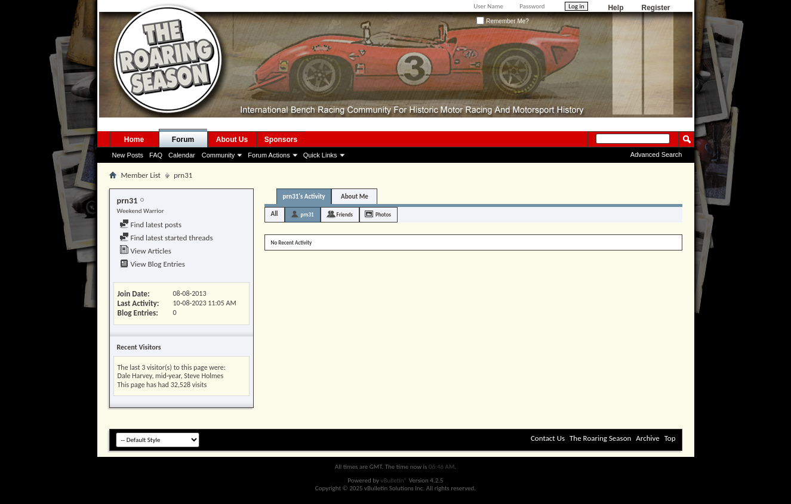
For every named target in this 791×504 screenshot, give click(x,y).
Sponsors (280, 139)
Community (218, 155)
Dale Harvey (135, 376)
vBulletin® (393, 480)
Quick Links (320, 155)
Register (655, 8)
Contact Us (548, 438)
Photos (383, 214)
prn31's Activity (304, 196)
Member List (141, 175)
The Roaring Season (600, 438)
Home (134, 139)
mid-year (167, 376)
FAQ (155, 155)
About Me (354, 196)
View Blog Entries (152, 263)
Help (615, 8)
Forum (183, 139)
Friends (345, 214)
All (274, 214)
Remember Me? (502, 21)
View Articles (145, 250)
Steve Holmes (203, 376)
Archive (647, 438)
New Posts (128, 155)
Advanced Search (656, 154)
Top (670, 438)
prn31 (307, 214)
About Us (232, 139)
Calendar (181, 155)
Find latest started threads (166, 237)
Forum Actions (269, 155)
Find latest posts (150, 224)
